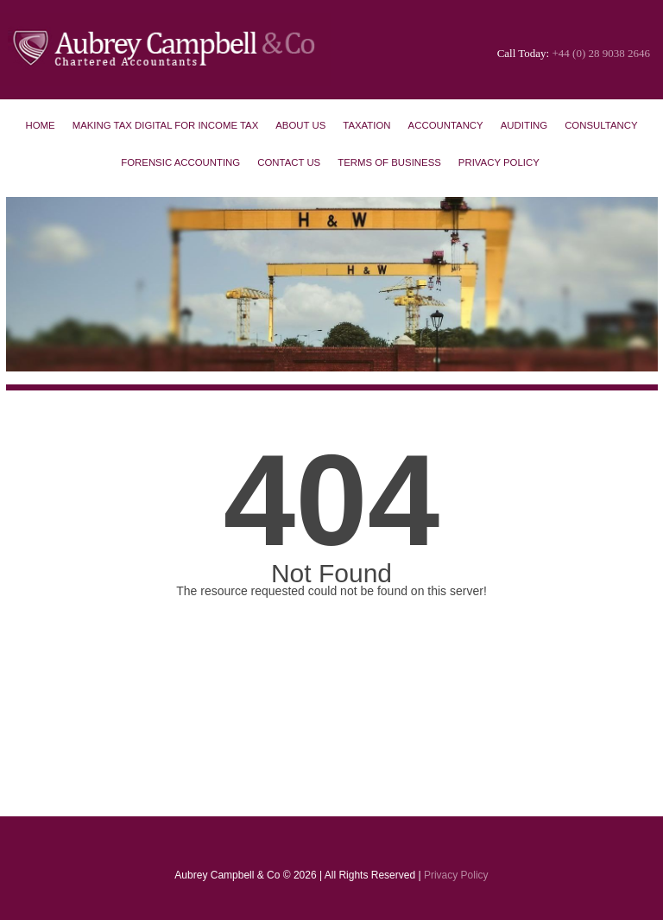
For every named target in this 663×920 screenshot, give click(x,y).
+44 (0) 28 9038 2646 (601, 53)
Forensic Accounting (180, 162)
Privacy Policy (499, 162)
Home (39, 125)
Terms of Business (389, 162)
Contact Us (288, 162)
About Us (300, 125)
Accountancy (445, 125)
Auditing (524, 125)
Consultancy (601, 125)
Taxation (366, 125)
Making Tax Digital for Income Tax (166, 125)
